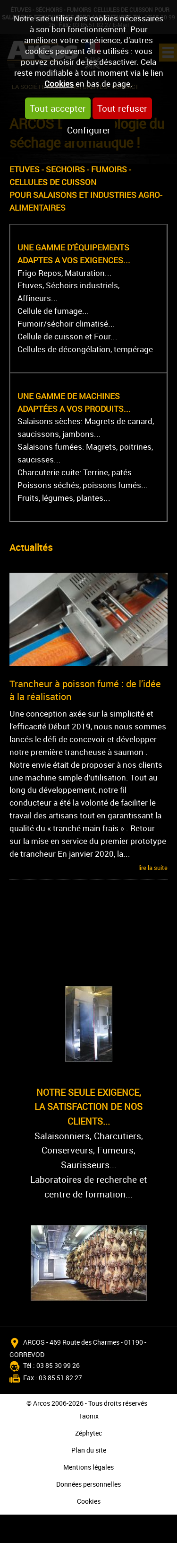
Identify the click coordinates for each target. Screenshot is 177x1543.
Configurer (88, 130)
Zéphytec (88, 1432)
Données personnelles (88, 1484)
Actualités (30, 547)
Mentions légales (88, 1467)
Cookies (59, 83)
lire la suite (153, 867)
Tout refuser (122, 108)
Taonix (89, 1415)
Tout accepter (58, 108)
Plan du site (88, 1449)
